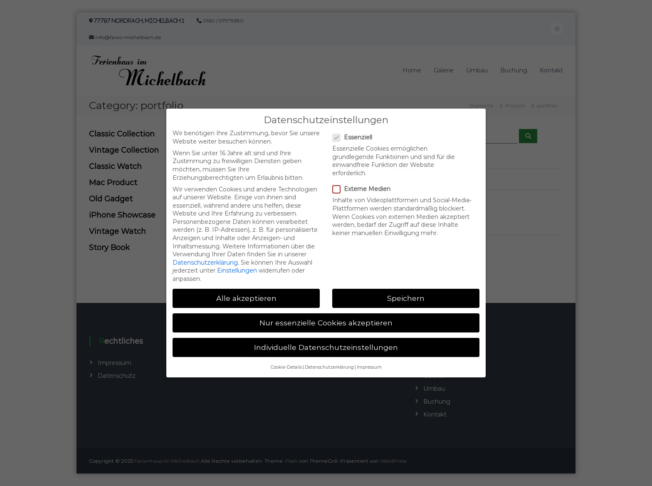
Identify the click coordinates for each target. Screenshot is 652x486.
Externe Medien (364, 184)
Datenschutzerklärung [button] (329, 361)
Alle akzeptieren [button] (246, 292)
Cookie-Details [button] (286, 361)
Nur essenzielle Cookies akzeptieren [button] (326, 317)
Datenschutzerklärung (205, 257)
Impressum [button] (369, 361)
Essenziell (355, 132)
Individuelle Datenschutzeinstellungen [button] (326, 341)
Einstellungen (237, 265)
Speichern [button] (406, 292)
